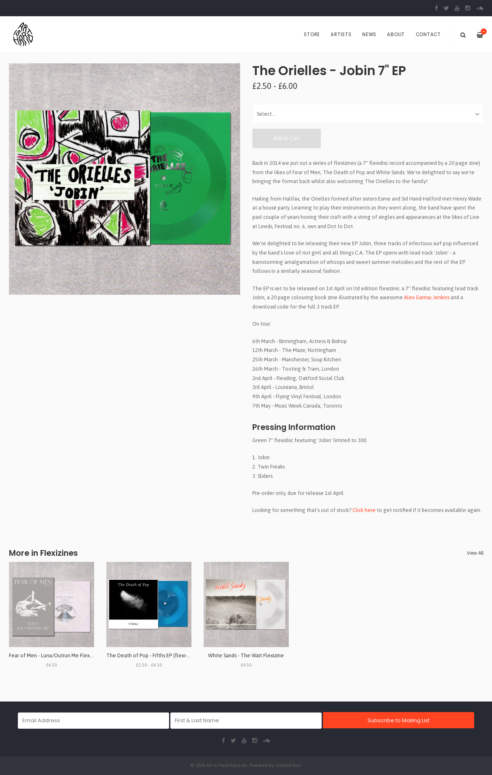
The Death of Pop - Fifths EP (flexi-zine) (152, 655)
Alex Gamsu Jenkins (426, 297)
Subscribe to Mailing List (398, 720)
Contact (428, 34)
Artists (341, 34)
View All (475, 553)
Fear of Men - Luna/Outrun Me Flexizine (55, 655)
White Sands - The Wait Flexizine (246, 655)
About (396, 34)
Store (312, 34)
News (369, 34)
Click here (364, 510)
